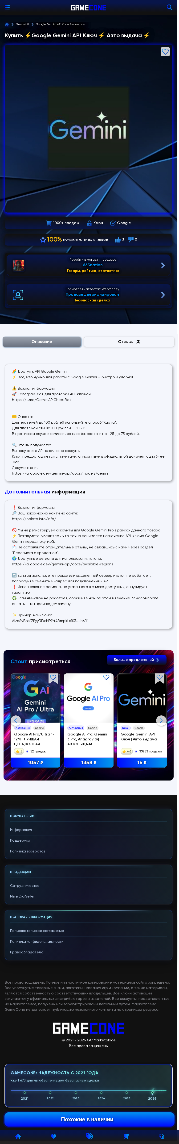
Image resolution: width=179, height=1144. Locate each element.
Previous (16, 767)
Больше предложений (136, 660)
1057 (35, 763)
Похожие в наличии (87, 1119)
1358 (88, 763)
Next (161, 767)
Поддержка (20, 934)
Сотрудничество (25, 980)
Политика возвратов (27, 945)
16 (142, 763)
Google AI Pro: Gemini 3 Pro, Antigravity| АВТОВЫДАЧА (87, 739)
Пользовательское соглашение (37, 1025)
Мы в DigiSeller (22, 990)
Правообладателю (27, 1046)
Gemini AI (22, 24)
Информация (21, 924)
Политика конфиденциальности (36, 1036)
